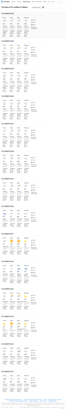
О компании (6, 407)
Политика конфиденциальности (25, 407)
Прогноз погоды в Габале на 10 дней (18, 401)
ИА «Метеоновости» (61, 407)
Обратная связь (48, 407)
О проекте (63, 408)
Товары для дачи (53, 401)
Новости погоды (33, 401)
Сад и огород (43, 401)
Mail (2, 407)
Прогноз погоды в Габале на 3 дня (13, 399)
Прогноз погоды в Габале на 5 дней (32, 399)
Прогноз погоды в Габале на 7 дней (52, 399)
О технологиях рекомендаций (37, 407)
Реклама (11, 407)
